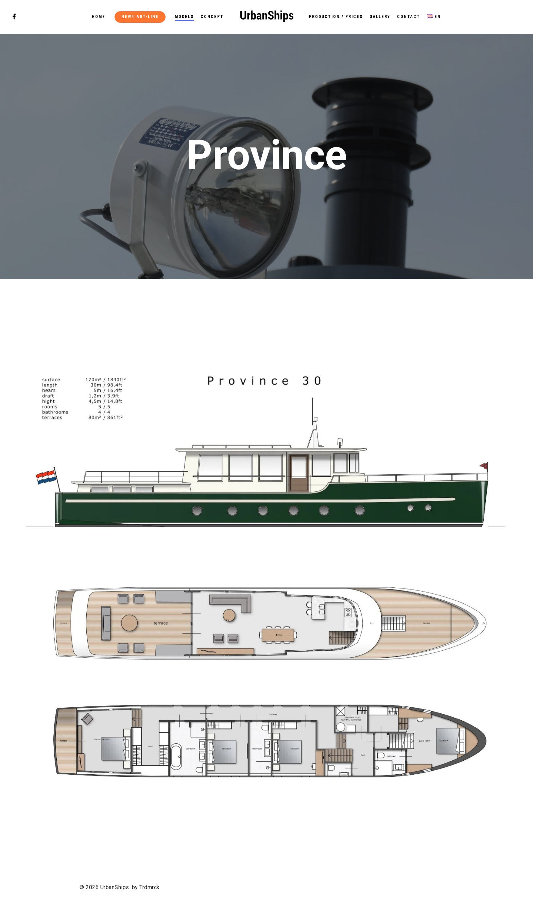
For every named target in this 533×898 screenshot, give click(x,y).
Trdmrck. (150, 887)
